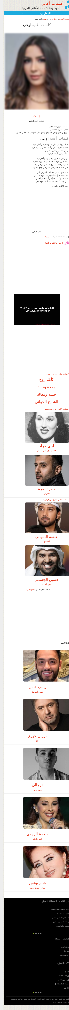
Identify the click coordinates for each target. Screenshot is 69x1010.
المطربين (51, 19)
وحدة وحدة (44, 387)
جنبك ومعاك (43, 394)
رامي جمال (34, 687)
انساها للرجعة (62, 917)
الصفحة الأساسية (61, 19)
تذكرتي (44, 493)
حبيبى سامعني (61, 909)
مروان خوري (34, 736)
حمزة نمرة (43, 489)
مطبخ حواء (27, 589)
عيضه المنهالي (43, 537)
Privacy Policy (61, 955)
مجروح (64, 926)
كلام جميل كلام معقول (43, 450)
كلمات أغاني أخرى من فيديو (53, 499)
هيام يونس (34, 883)
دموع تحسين (53, 917)
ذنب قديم (34, 790)
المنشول (43, 541)
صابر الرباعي (57, 926)
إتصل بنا (63, 951)
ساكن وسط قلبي (34, 888)
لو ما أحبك (63, 922)
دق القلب (43, 584)
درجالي (34, 785)
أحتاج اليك (34, 839)
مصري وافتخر (44, 237)
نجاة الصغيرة (52, 909)
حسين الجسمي (43, 579)
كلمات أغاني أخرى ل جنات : (53, 374)
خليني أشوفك (34, 692)
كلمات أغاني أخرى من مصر (53, 409)
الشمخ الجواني (43, 402)
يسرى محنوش (54, 922)
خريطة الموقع (62, 947)
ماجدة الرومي (34, 834)
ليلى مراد (43, 446)
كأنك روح (43, 379)
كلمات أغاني (49, 3)
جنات (42, 19)
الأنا (34, 741)
